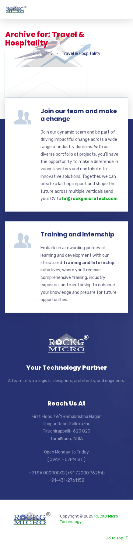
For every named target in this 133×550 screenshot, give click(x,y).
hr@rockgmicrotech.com (89, 198)
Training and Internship (77, 234)
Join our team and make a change (78, 115)
